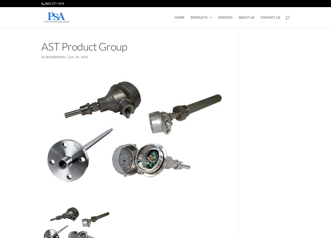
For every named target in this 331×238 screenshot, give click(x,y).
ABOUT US (246, 18)
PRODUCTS (199, 18)
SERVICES (225, 18)
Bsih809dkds (56, 57)
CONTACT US (270, 18)
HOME (180, 18)
